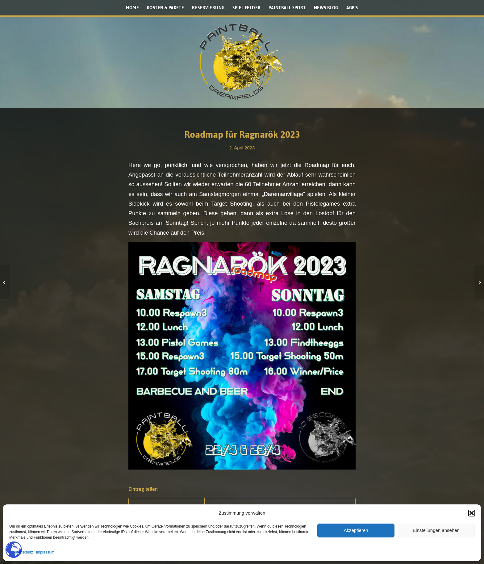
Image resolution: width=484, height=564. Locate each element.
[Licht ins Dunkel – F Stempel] (5, 282)
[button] (472, 513)
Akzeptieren (356, 530)
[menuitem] (132, 7)
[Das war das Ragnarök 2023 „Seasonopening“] (479, 282)
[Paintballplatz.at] (242, 61)
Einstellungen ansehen (436, 530)
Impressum (45, 552)
